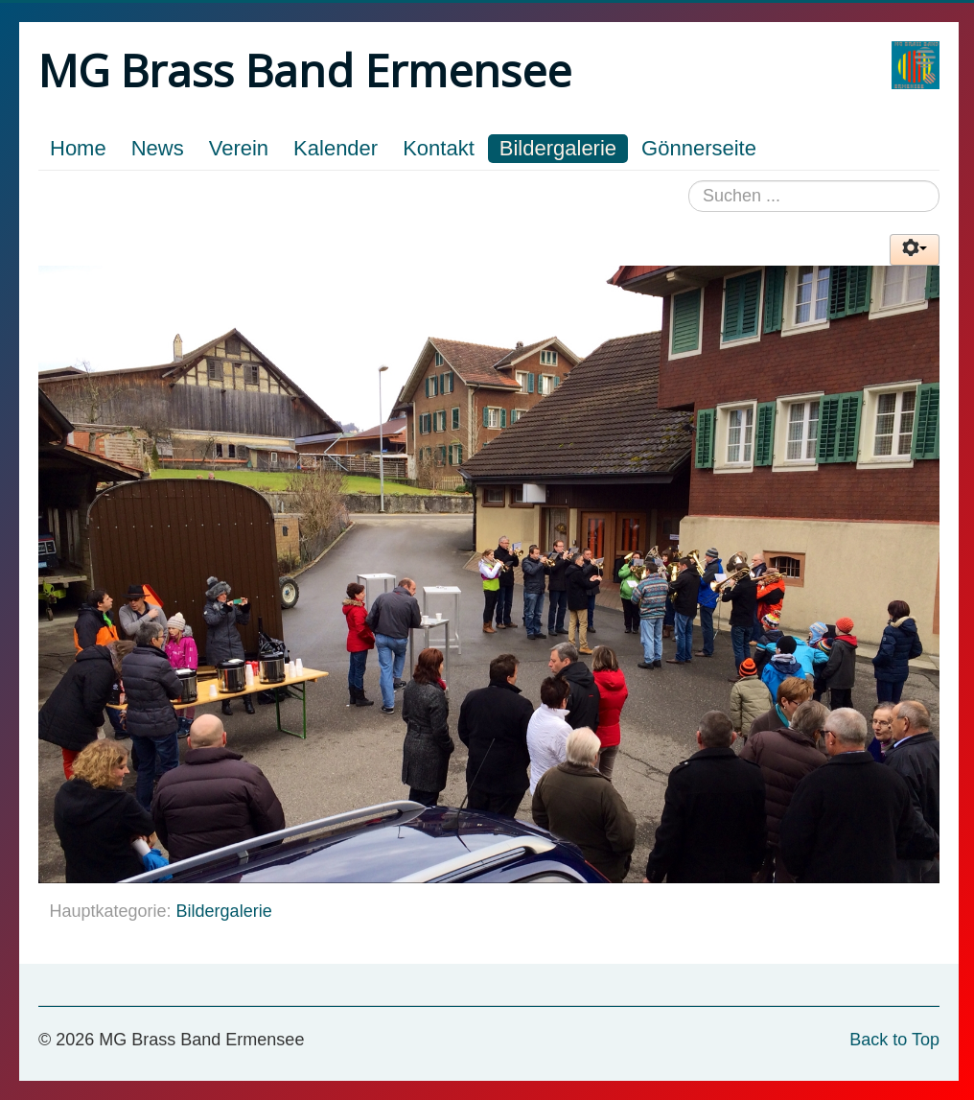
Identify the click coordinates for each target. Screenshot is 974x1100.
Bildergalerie (557, 148)
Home (78, 148)
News (157, 148)
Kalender (335, 148)
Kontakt (439, 148)
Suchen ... (688, 180)
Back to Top (894, 1039)
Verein (238, 148)
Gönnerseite (698, 148)
